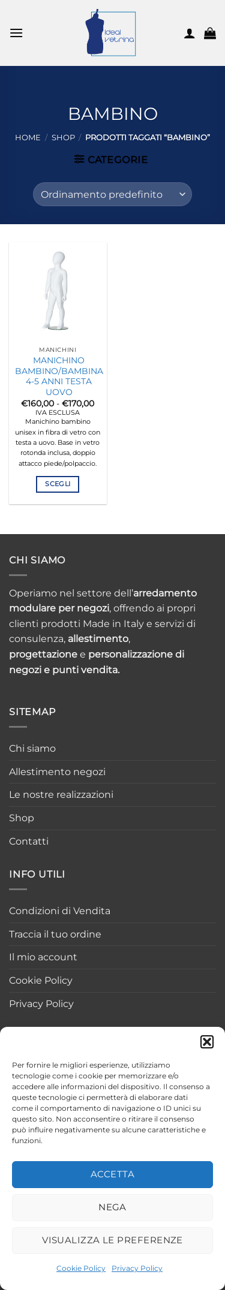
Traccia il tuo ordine (55, 934)
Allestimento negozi (57, 771)
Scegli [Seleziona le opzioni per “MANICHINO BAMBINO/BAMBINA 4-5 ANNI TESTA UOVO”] (57, 484)
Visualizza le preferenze (112, 1240)
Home (28, 137)
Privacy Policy (137, 1268)
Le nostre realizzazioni (61, 794)
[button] (207, 1042)
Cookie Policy (81, 1268)
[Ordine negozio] (112, 194)
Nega (112, 1207)
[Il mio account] (190, 33)
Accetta (112, 1174)
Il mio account (43, 957)
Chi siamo (32, 748)
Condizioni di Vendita (59, 911)
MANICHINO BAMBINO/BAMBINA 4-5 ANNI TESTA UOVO (59, 376)
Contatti (29, 841)
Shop (63, 137)
